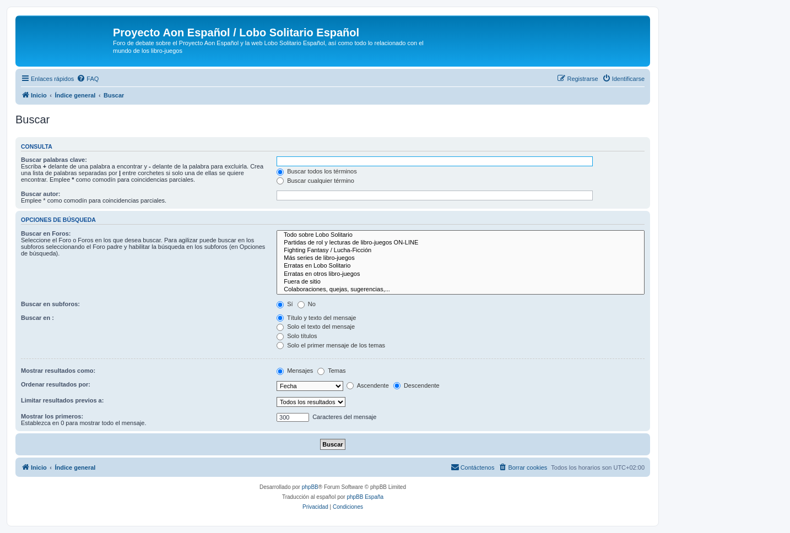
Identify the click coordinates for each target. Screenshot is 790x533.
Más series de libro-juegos (460, 258)
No (306, 304)
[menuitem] (88, 78)
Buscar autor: (41, 194)
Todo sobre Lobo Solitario (460, 235)
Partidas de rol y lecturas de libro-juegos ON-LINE (460, 243)
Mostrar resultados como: (58, 370)
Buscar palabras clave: (54, 159)
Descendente (416, 385)
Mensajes (295, 370)
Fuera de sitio (460, 282)
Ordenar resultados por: (55, 384)
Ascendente (368, 385)
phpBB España (365, 497)
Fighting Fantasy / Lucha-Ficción (460, 250)
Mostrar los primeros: (52, 416)
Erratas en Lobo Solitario (460, 266)
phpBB (310, 487)
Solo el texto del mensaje (316, 326)
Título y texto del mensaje (316, 317)
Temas (331, 370)
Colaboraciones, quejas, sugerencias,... (460, 289)
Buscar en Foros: (46, 233)
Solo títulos (297, 336)
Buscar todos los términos (317, 171)
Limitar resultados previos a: (62, 400)
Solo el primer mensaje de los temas (331, 345)
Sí (285, 304)
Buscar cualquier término (315, 180)
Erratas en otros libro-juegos (460, 274)
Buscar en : (37, 317)
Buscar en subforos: (50, 304)
